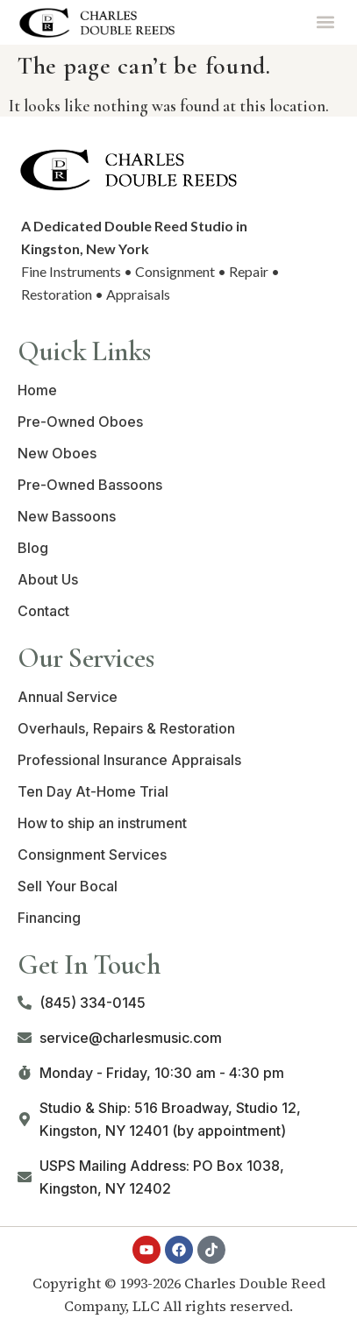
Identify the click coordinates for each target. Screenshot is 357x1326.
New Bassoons (67, 516)
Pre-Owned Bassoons (90, 484)
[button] (325, 22)
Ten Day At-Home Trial (93, 791)
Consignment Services (92, 854)
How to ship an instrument (102, 823)
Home (37, 390)
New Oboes (57, 453)
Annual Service (68, 697)
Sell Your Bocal (68, 886)
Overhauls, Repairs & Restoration (126, 728)
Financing (49, 917)
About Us (48, 579)
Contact (43, 611)
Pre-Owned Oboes (80, 421)
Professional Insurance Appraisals (129, 760)
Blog (33, 548)
